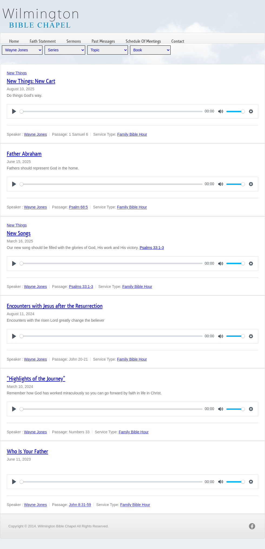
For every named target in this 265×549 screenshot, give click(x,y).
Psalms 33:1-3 (152, 247)
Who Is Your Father (27, 451)
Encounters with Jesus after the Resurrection (54, 306)
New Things (17, 73)
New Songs (19, 233)
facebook (252, 526)
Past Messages (103, 41)
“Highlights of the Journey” (36, 378)
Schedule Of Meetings (143, 41)
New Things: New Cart (31, 81)
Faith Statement (43, 41)
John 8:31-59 (80, 505)
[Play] (14, 111)
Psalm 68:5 (78, 207)
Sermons (74, 41)
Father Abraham (24, 153)
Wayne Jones (35, 134)
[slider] (111, 111)
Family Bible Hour (132, 134)
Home (14, 41)
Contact (177, 41)
